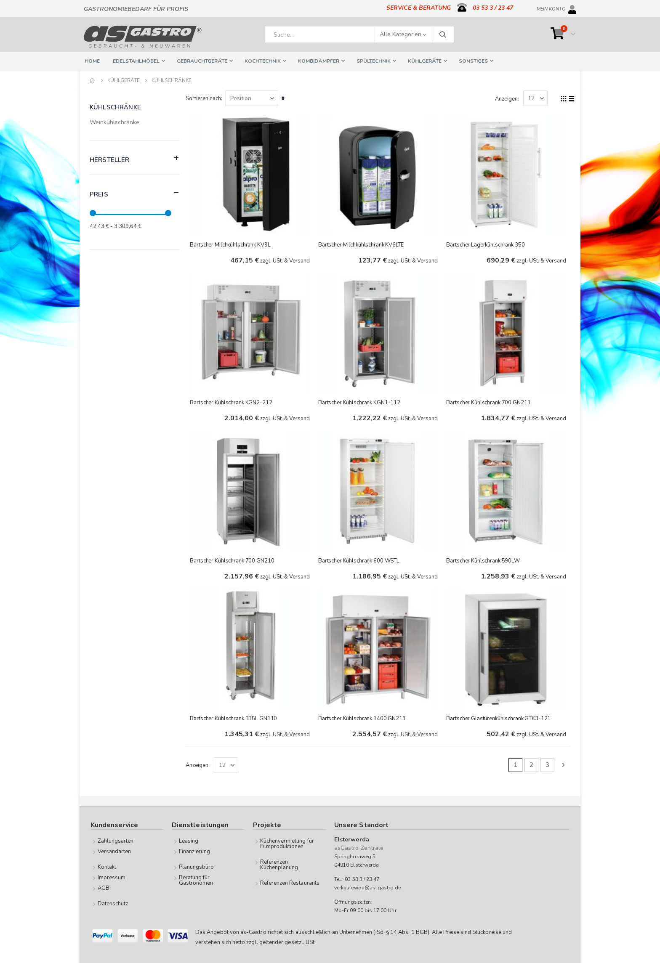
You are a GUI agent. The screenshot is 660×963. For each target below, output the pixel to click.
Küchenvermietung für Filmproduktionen (287, 843)
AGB (103, 887)
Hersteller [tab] (134, 158)
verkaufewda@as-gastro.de (367, 887)
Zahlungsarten (116, 840)
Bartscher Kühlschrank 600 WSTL (360, 559)
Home (93, 80)
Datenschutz (113, 903)
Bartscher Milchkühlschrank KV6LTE (362, 244)
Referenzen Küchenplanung (279, 864)
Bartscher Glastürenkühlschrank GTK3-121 (499, 717)
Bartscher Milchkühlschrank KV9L (232, 244)
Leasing (188, 840)
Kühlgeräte (123, 80)
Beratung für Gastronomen (196, 879)
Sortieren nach (205, 98)
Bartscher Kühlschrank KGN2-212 (233, 402)
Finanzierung (194, 851)
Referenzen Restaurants (289, 882)
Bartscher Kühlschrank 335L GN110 (235, 717)
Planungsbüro (196, 866)
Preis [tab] (134, 192)
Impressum (112, 877)
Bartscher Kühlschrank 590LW (484, 559)
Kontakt (107, 866)
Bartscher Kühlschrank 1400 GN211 (363, 717)
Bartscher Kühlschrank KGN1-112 (360, 402)
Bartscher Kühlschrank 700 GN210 (234, 559)
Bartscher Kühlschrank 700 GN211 (489, 402)
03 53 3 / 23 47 (493, 8)
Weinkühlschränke (114, 122)
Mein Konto (551, 7)
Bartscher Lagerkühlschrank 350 (486, 244)
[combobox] (359, 34)
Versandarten (114, 851)
